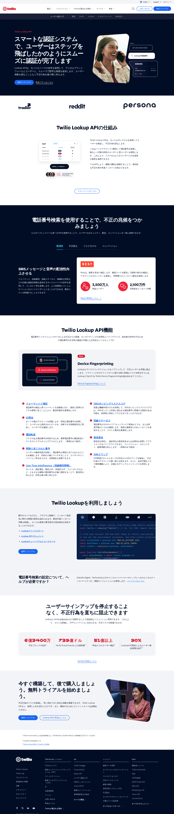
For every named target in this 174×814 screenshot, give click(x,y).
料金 (111, 9)
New (81, 356)
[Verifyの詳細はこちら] (87, 661)
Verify (81, 16)
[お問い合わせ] (144, 9)
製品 (49, 9)
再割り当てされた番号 (38, 448)
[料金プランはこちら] (44, 82)
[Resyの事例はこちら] (91, 298)
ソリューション (63, 9)
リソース (100, 9)
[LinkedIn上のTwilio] (29, 808)
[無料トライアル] (162, 9)
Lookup (91, 16)
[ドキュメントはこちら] (87, 191)
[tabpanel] (87, 282)
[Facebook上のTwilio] (18, 808)
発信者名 (98, 437)
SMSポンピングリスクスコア (109, 403)
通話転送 (31, 434)
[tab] (60, 247)
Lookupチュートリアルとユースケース (38, 541)
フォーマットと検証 (37, 403)
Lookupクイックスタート (32, 531)
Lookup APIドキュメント (32, 536)
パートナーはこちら (135, 581)
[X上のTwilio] (23, 808)
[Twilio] (9, 8)
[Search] (133, 8)
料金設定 (118, 16)
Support (157, 2)
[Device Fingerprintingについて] (92, 383)
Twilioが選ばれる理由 (83, 9)
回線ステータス (102, 420)
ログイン (167, 2)
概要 (73, 16)
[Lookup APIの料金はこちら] (54, 717)
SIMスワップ (101, 454)
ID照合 (29, 417)
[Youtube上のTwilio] (34, 808)
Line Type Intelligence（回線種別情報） (48, 465)
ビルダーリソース (105, 16)
